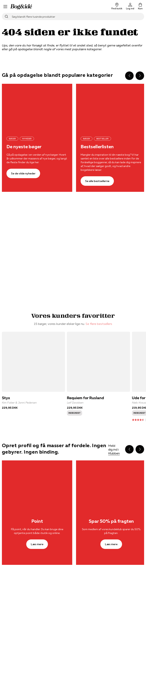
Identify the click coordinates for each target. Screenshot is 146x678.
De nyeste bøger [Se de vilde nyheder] (23, 146)
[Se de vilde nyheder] (37, 107)
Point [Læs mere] (37, 521)
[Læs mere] (37, 483)
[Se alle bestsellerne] (97, 181)
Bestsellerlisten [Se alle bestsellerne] (97, 146)
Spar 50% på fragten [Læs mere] (111, 521)
